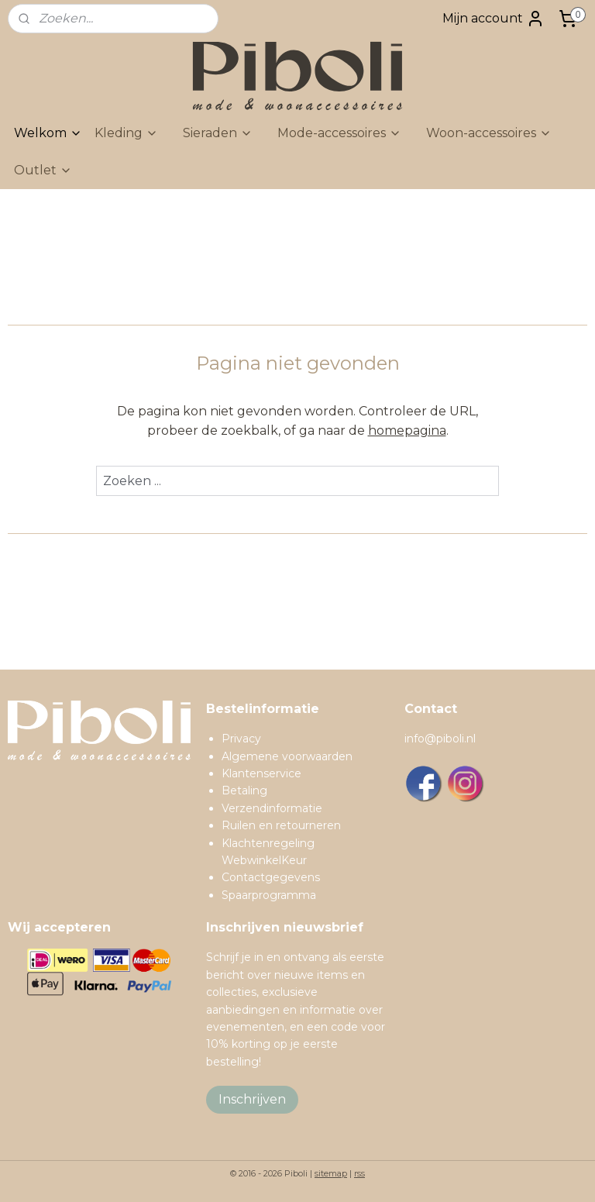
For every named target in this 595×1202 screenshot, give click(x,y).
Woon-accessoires (489, 133)
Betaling (244, 790)
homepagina (407, 430)
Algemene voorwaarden (287, 756)
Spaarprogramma (269, 895)
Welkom (48, 133)
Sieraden (218, 133)
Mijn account (493, 18)
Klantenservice (261, 773)
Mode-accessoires (339, 133)
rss (359, 1173)
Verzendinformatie (272, 808)
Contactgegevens (271, 877)
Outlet (43, 170)
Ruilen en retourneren (281, 825)
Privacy (241, 739)
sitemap (331, 1173)
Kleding (126, 133)
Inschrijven (252, 1099)
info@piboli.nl (440, 739)
